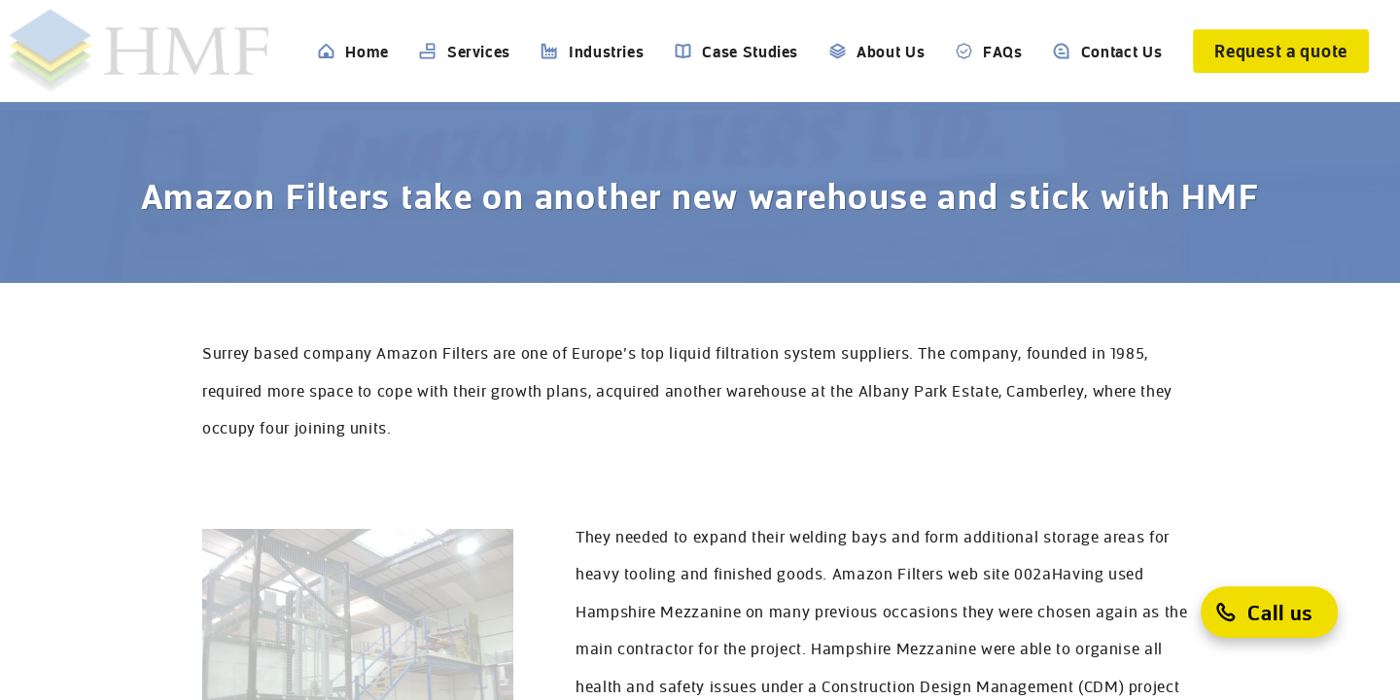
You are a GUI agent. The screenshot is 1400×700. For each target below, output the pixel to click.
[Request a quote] (1281, 51)
